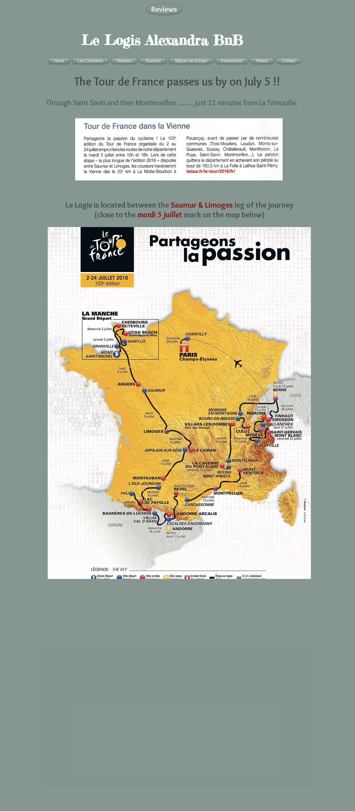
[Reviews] (164, 9)
